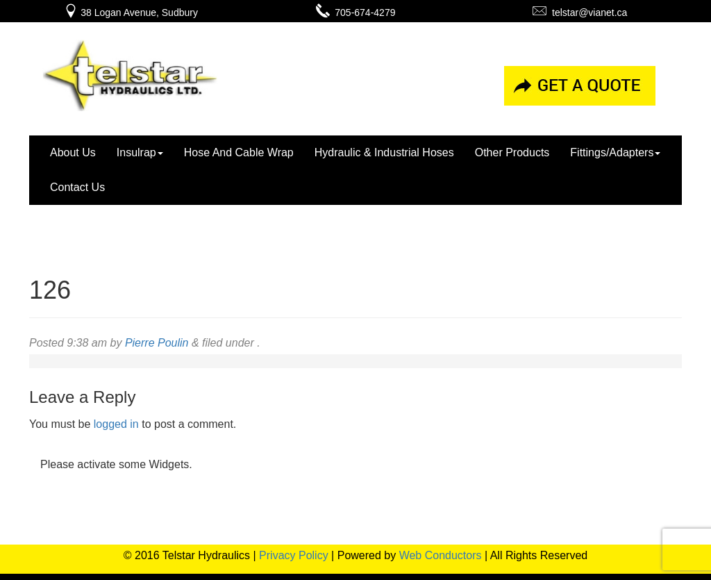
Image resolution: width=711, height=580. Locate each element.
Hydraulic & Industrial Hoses (384, 152)
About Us (73, 152)
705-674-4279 (356, 12)
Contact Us (77, 187)
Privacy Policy (293, 555)
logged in (116, 424)
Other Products (512, 152)
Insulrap (140, 152)
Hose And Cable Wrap (239, 152)
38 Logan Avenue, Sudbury (131, 12)
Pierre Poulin (157, 343)
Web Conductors (440, 555)
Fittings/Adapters (615, 152)
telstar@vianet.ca (580, 12)
